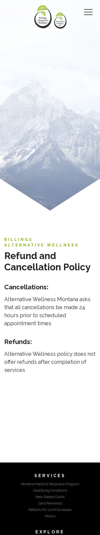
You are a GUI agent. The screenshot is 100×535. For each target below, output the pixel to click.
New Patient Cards (50, 497)
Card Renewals (50, 503)
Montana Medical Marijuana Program (50, 484)
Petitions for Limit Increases (50, 510)
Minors (50, 516)
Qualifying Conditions (50, 490)
